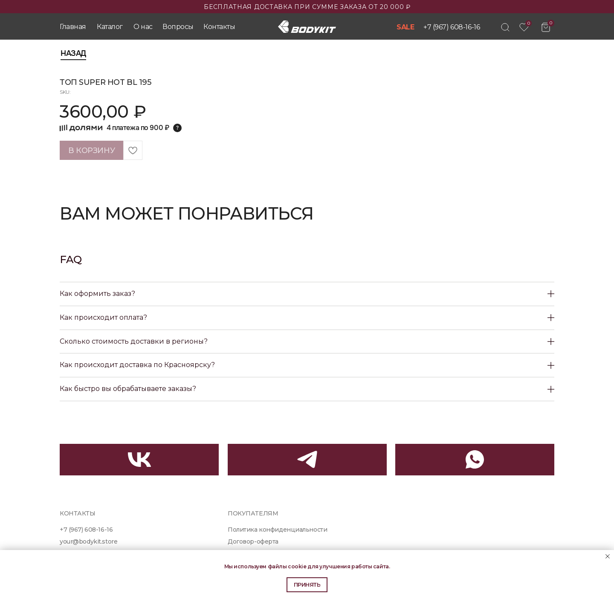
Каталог (110, 27)
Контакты (219, 27)
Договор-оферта (253, 541)
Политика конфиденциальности (277, 529)
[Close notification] (607, 556)
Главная (73, 27)
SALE (405, 27)
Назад (73, 53)
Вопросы (178, 27)
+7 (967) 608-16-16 (451, 27)
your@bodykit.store (88, 541)
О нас (143, 27)
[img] (505, 27)
